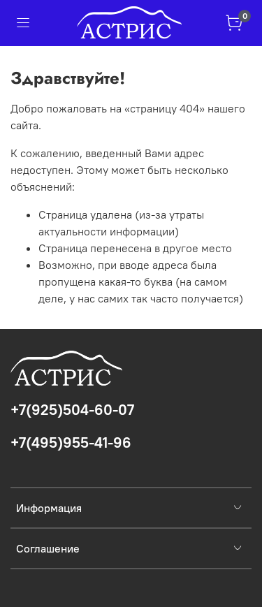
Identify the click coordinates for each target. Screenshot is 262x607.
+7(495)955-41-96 (70, 442)
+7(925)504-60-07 (72, 409)
